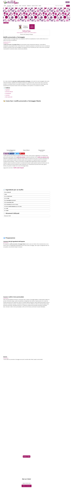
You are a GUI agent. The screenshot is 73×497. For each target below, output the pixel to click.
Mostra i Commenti (26, 485)
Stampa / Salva (26, 456)
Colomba (31, 32)
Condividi (12, 153)
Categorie (9, 5)
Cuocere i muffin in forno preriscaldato (13, 297)
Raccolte (24, 5)
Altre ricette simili (8, 97)
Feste (20, 5)
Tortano (28, 32)
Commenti (7, 95)
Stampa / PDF (6, 153)
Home (5, 5)
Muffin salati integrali (19, 167)
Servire (5, 356)
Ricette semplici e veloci (11, 2)
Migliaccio (34, 32)
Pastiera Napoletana (20, 32)
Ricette (5, 22)
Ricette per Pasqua (26, 31)
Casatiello (25, 32)
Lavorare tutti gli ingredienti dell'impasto (14, 241)
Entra (67, 2)
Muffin (7, 22)
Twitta (18, 153)
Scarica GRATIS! (32, 27)
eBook (40, 5)
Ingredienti (7, 89)
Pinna (23, 153)
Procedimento (8, 93)
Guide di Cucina (35, 5)
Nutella (16, 5)
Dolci (13, 5)
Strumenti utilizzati (9, 91)
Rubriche (29, 5)
